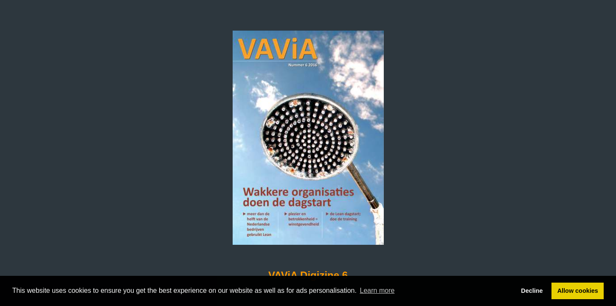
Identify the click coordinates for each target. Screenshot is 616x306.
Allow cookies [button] (577, 290)
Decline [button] (532, 290)
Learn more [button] (377, 290)
